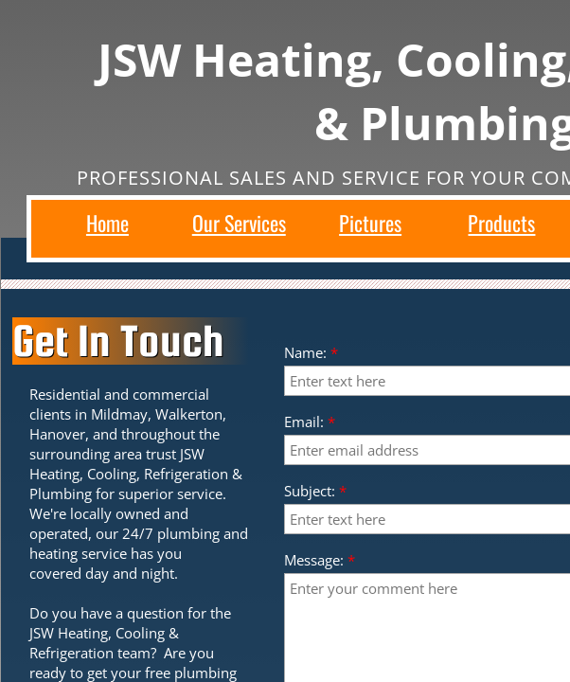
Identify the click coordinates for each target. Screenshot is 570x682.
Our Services (239, 222)
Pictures (370, 222)
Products (501, 222)
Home (107, 222)
